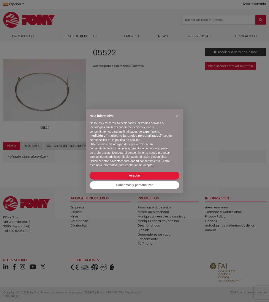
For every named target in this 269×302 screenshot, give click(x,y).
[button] (177, 115)
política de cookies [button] (127, 140)
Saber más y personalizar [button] (134, 185)
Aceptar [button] (134, 175)
